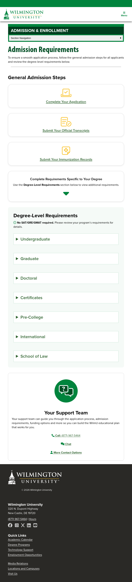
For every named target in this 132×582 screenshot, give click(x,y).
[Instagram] (17, 526)
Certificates (31, 297)
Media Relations (18, 563)
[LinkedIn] (29, 526)
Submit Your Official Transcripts (66, 130)
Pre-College (31, 317)
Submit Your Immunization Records (66, 159)
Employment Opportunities (25, 555)
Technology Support (20, 550)
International (32, 336)
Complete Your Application (66, 102)
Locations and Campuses (23, 568)
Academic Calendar (20, 540)
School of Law (34, 356)
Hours (32, 519)
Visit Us (12, 574)
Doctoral (28, 278)
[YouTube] (35, 526)
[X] (23, 526)
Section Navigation (66, 38)
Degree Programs (19, 545)
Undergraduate (35, 239)
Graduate (29, 258)
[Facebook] (10, 526)
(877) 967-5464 (66, 435)
